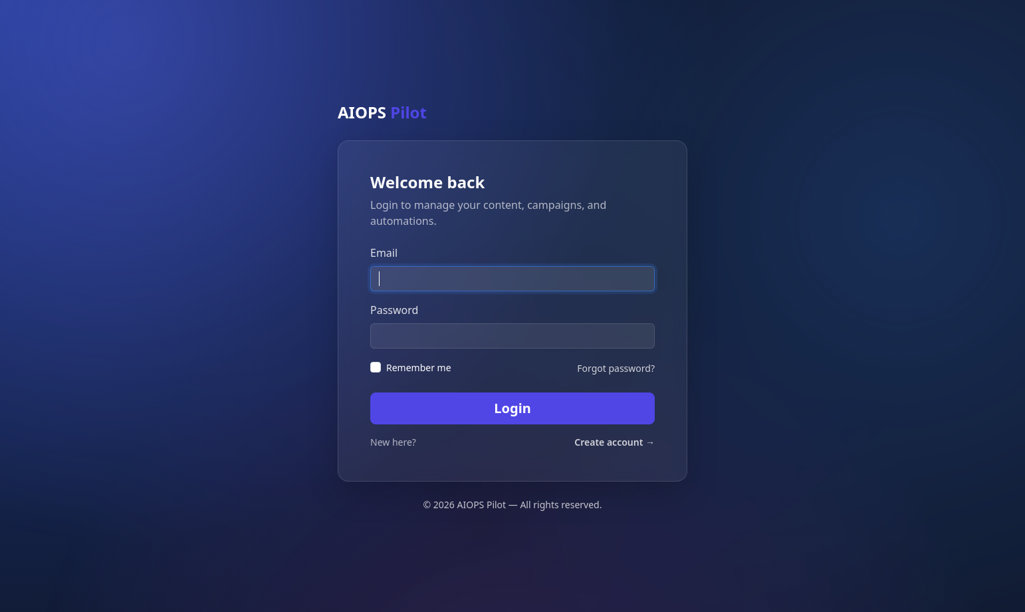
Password (394, 310)
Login (512, 408)
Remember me (418, 367)
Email (384, 252)
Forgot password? (616, 368)
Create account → (614, 442)
